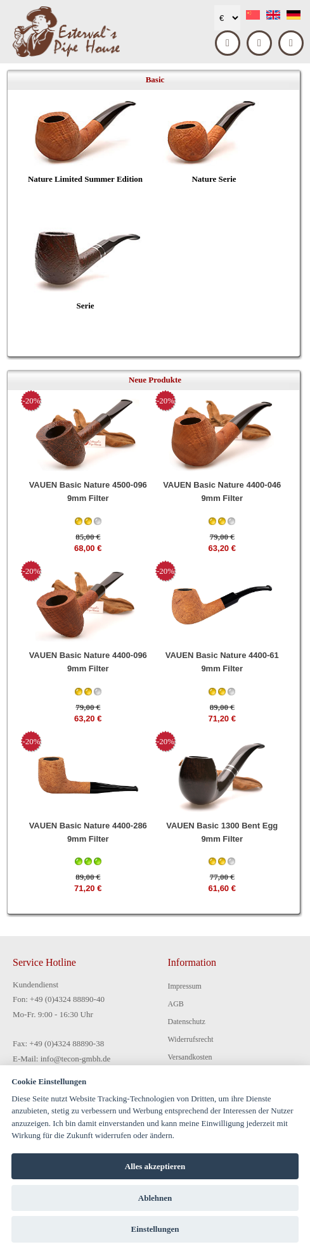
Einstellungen (155, 1229)
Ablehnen (155, 1198)
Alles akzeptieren (155, 1166)
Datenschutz (186, 1021)
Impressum (185, 986)
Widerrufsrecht (191, 1039)
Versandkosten (190, 1057)
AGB (176, 1003)
